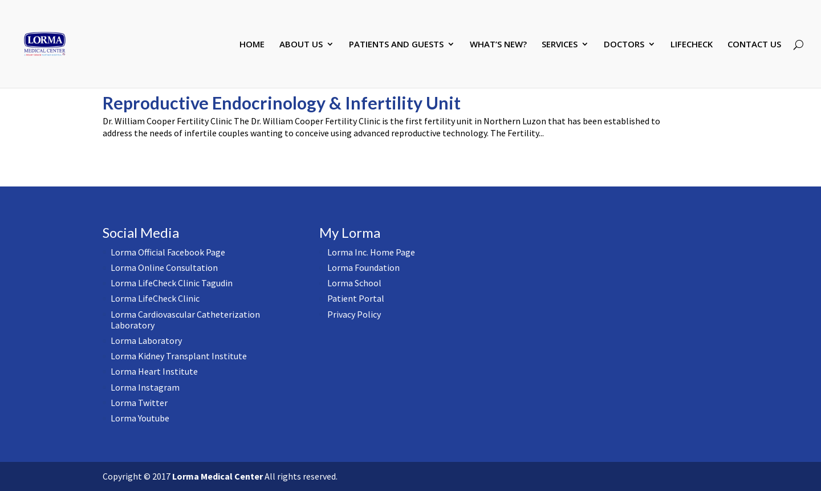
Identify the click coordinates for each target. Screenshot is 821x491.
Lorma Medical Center (217, 476)
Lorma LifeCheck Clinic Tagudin (172, 283)
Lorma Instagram (145, 387)
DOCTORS (624, 45)
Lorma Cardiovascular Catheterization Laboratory (185, 320)
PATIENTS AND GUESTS (396, 45)
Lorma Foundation (363, 267)
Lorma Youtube (140, 418)
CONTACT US (754, 45)
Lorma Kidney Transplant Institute (179, 356)
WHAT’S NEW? (498, 45)
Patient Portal (355, 298)
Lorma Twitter (139, 402)
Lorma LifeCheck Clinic (155, 298)
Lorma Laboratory (146, 340)
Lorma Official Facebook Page (168, 252)
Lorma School (354, 283)
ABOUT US (301, 45)
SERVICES (560, 45)
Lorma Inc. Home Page (371, 252)
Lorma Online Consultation (164, 267)
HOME (252, 45)
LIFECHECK (691, 45)
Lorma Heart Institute (154, 371)
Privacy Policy (354, 314)
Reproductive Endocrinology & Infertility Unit (282, 102)
